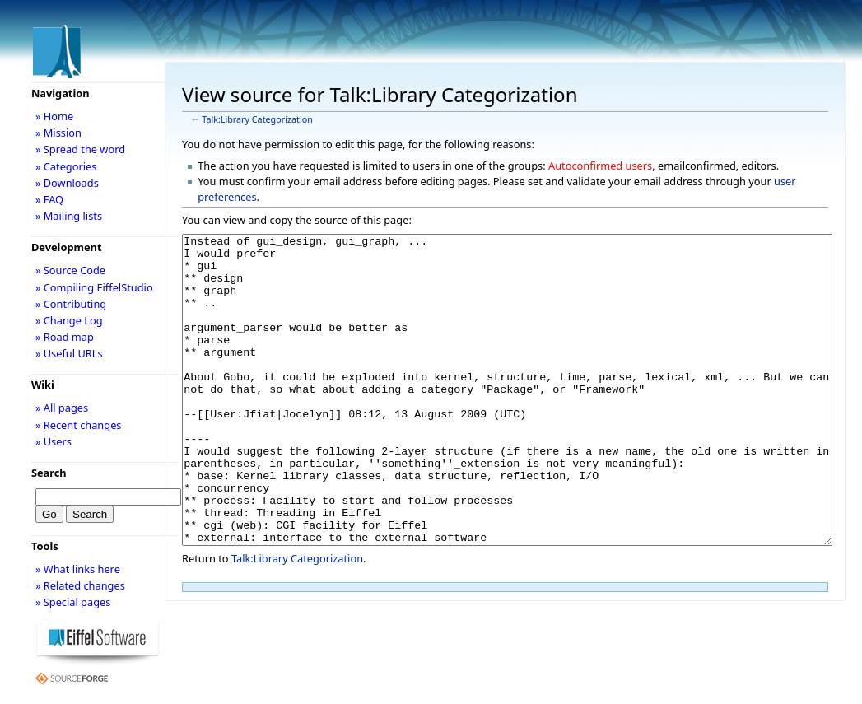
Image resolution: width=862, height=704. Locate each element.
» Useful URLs (69, 353)
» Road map (64, 336)
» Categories (66, 166)
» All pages (61, 407)
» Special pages (72, 601)
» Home (54, 116)
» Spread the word (80, 149)
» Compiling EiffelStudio (94, 287)
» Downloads (67, 182)
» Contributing (70, 303)
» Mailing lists (68, 215)
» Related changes (80, 585)
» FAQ (49, 199)
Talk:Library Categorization (257, 119)
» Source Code (70, 270)
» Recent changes (78, 424)
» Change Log (69, 320)
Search (49, 472)
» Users (53, 441)
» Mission (58, 132)
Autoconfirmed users (600, 165)
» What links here (77, 569)
